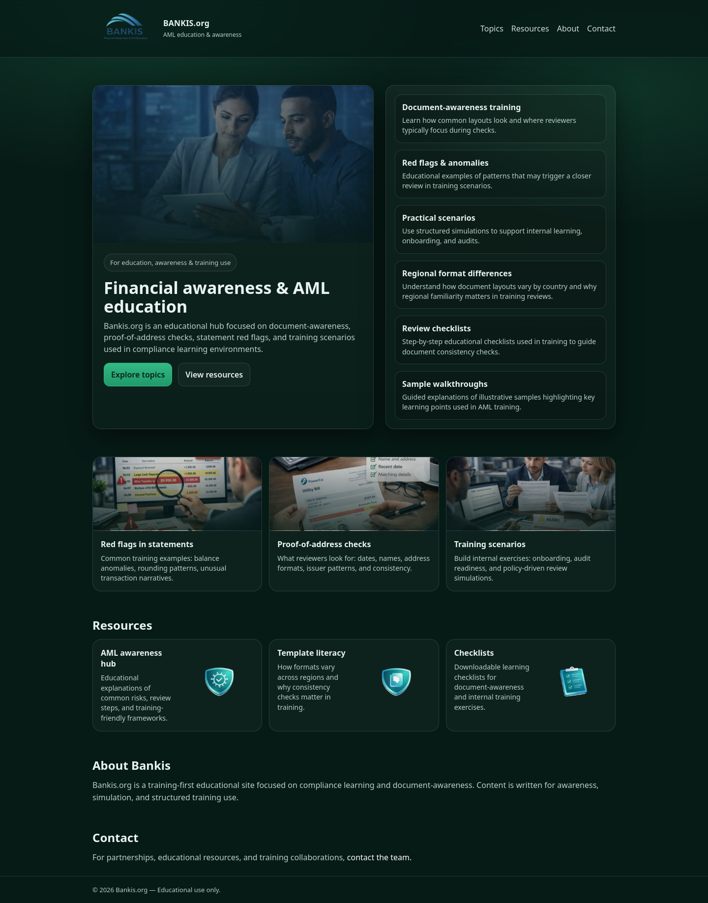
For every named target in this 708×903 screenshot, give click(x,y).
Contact (601, 28)
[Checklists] (531, 685)
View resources (214, 374)
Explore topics (138, 374)
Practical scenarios (438, 217)
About (568, 28)
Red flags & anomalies (445, 162)
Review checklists (436, 328)
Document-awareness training (461, 107)
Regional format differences (457, 273)
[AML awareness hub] (177, 685)
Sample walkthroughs (445, 384)
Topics (491, 28)
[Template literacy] (354, 685)
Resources (530, 28)
